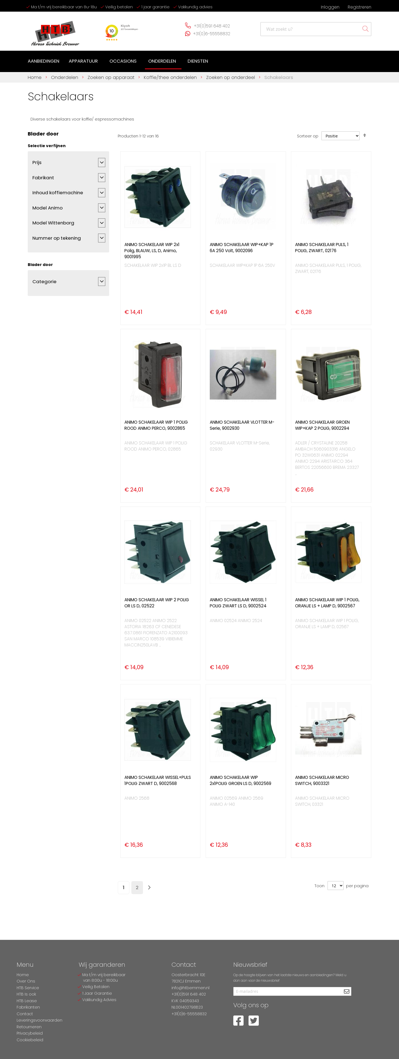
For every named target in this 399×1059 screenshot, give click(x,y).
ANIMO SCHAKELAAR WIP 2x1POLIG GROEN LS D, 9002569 (240, 780)
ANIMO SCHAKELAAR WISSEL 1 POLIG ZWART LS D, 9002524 (238, 603)
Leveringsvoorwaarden (39, 1020)
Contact (25, 1014)
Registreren (359, 7)
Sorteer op (307, 136)
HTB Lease (27, 1001)
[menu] (119, 61)
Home (35, 77)
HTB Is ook (26, 994)
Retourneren (29, 1027)
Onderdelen (65, 77)
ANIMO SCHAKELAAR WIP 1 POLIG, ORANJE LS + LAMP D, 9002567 (327, 603)
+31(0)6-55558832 (211, 34)
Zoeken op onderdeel (231, 77)
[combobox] (315, 29)
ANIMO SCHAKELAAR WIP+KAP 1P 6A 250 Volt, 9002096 (241, 248)
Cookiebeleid (30, 1040)
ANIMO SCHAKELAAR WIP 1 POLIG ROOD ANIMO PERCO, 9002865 (156, 425)
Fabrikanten (28, 1007)
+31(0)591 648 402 (212, 26)
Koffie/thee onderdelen (171, 77)
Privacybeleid (30, 1033)
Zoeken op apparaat (112, 77)
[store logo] (55, 31)
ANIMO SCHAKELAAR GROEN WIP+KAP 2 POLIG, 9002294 (322, 425)
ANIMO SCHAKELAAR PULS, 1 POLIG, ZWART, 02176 (322, 248)
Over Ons (26, 981)
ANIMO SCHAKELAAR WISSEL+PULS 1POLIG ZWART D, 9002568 (157, 780)
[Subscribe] (346, 992)
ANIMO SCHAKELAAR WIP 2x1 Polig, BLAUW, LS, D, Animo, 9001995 (152, 251)
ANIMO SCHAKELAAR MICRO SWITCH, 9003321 (322, 780)
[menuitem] (43, 61)
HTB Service (28, 988)
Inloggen (330, 7)
